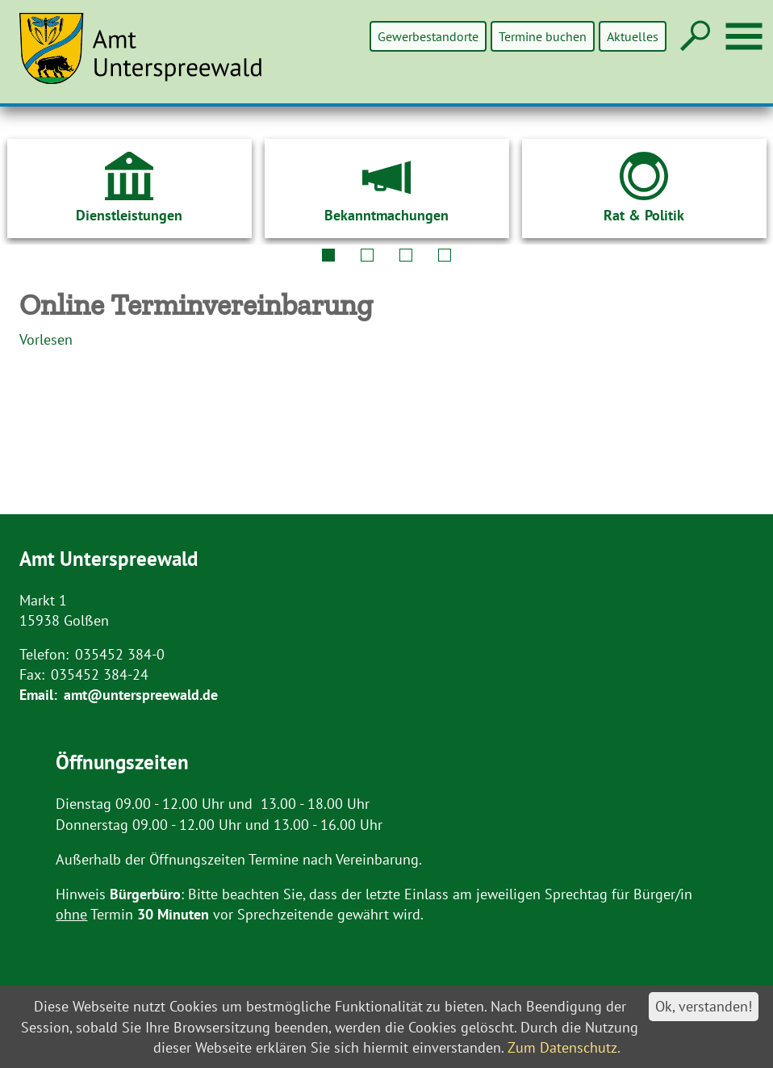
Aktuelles (632, 36)
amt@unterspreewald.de (141, 694)
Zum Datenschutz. (564, 1047)
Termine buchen (543, 36)
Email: (38, 694)
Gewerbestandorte (429, 36)
